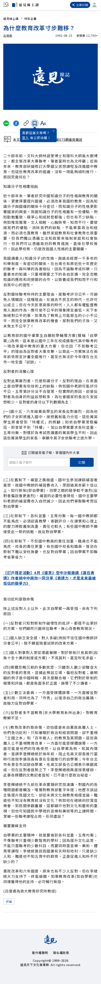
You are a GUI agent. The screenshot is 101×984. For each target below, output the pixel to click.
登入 (25, 137)
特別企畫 (30, 19)
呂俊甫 (7, 35)
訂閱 (81, 462)
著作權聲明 (40, 953)
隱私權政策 (61, 953)
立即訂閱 (80, 5)
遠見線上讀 (13, 19)
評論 (9, 901)
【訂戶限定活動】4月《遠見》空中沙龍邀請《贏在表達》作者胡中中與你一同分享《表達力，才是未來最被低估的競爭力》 (49, 578)
